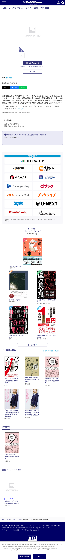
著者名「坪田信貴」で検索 (51, 351)
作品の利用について (22, 528)
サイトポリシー (6, 530)
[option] (12, 447)
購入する (33, 71)
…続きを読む (20, 108)
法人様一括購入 (55, 525)
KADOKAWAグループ (8, 528)
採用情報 (16, 525)
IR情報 (11, 525)
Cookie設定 (16, 530)
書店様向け (46, 525)
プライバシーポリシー (45, 528)
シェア (15, 87)
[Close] (61, 545)
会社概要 (4, 525)
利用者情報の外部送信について (30, 530)
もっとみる (31, 345)
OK (39, 556)
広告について (25, 525)
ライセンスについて (36, 525)
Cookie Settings (24, 556)
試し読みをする (32, 63)
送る (23, 87)
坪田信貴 (9, 78)
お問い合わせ (33, 528)
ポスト (7, 87)
